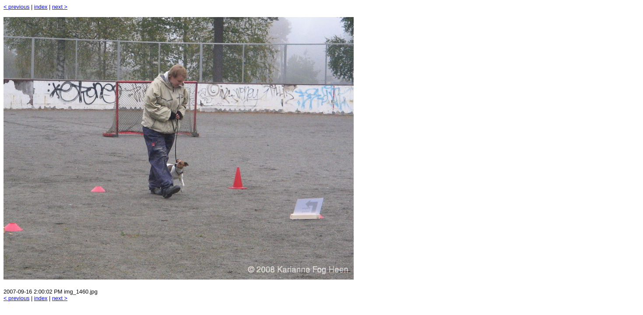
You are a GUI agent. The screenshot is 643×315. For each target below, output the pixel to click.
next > (59, 7)
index (41, 7)
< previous (16, 7)
